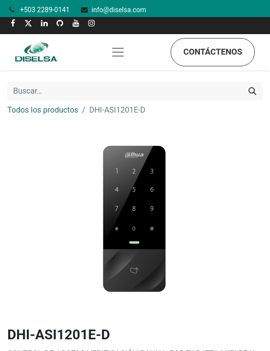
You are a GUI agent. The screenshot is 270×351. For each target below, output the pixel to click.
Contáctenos (212, 52)
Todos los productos (42, 110)
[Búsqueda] (252, 91)
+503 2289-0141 (45, 10)
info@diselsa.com (119, 10)
